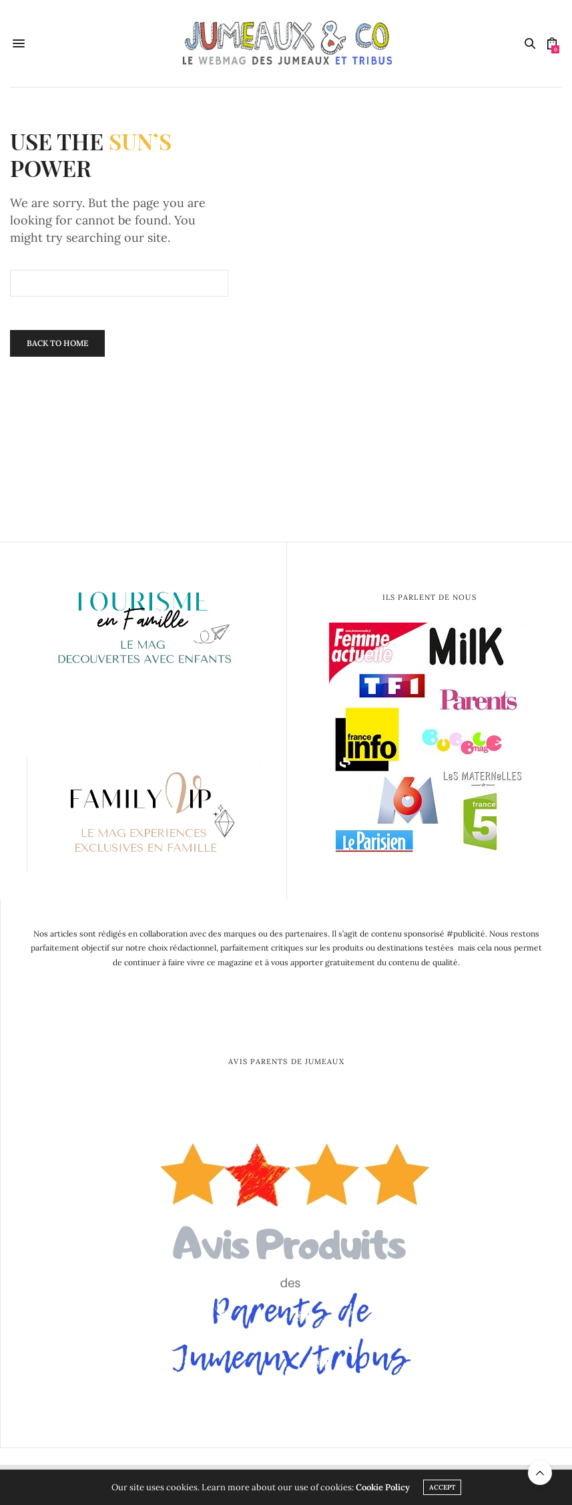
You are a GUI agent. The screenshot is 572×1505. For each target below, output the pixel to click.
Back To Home (57, 343)
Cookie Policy (383, 1487)
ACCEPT (442, 1487)
